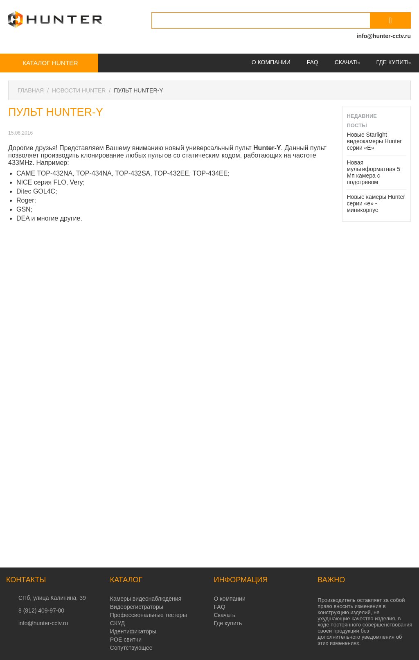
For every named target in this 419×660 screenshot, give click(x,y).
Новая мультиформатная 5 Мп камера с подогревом (373, 172)
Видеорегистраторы (136, 607)
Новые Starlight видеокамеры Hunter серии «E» (374, 141)
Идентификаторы (133, 631)
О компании (271, 62)
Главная (31, 90)
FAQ (312, 62)
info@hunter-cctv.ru (384, 36)
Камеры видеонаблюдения (145, 598)
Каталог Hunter (50, 62)
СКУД (117, 623)
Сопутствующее (131, 647)
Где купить (393, 62)
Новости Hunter (79, 90)
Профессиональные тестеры (148, 615)
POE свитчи (126, 639)
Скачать (347, 62)
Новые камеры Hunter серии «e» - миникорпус (376, 203)
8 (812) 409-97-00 (41, 610)
